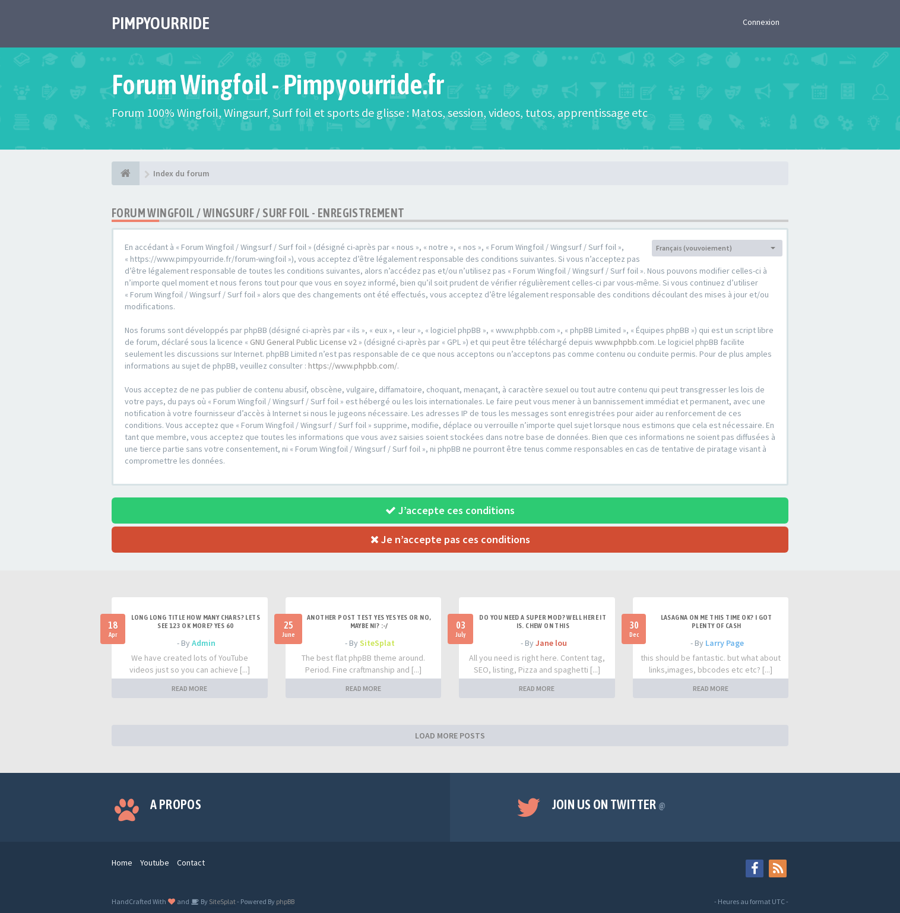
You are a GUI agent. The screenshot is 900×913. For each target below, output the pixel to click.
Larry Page (724, 643)
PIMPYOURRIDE (161, 23)
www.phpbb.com (624, 342)
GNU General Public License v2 (303, 342)
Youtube (154, 862)
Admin (204, 643)
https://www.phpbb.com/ (352, 365)
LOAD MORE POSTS (450, 735)
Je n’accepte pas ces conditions (450, 539)
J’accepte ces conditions (450, 510)
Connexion (761, 22)
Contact (191, 862)
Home (122, 862)
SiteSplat (377, 643)
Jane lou (551, 643)
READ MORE (189, 688)
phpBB (285, 901)
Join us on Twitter (609, 804)
